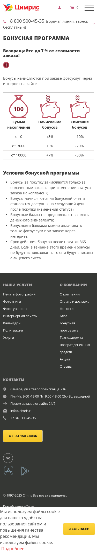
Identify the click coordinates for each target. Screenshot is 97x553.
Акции (65, 359)
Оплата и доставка (74, 301)
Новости (66, 308)
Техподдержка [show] (71, 337)
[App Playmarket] (28, 475)
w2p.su (29, 506)
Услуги (8, 337)
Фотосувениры (15, 308)
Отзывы (66, 366)
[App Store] (11, 475)
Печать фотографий (19, 294)
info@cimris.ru (21, 410)
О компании (70, 294)
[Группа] (11, 457)
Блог (63, 315)
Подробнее (12, 548)
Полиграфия (13, 330)
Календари (11, 323)
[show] (61, 7)
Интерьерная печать (20, 315)
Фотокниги (12, 301)
